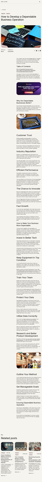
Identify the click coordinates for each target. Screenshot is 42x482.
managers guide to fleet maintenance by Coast (27, 270)
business (37, 416)
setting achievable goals (21, 393)
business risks (32, 58)
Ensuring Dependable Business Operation (24, 71)
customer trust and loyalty (25, 138)
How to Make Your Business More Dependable (26, 70)
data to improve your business (30, 319)
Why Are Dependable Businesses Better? (24, 69)
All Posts (4, 9)
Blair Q (2, 51)
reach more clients (31, 242)
